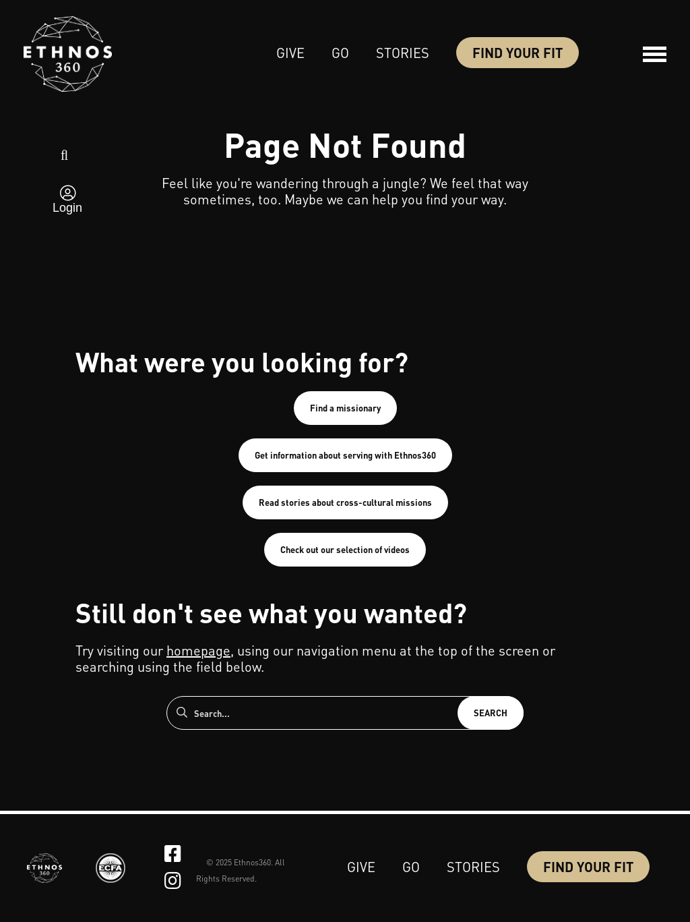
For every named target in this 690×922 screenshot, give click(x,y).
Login (67, 208)
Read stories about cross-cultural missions (345, 502)
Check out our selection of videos (345, 549)
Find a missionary (345, 407)
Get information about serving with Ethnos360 (345, 455)
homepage (198, 650)
